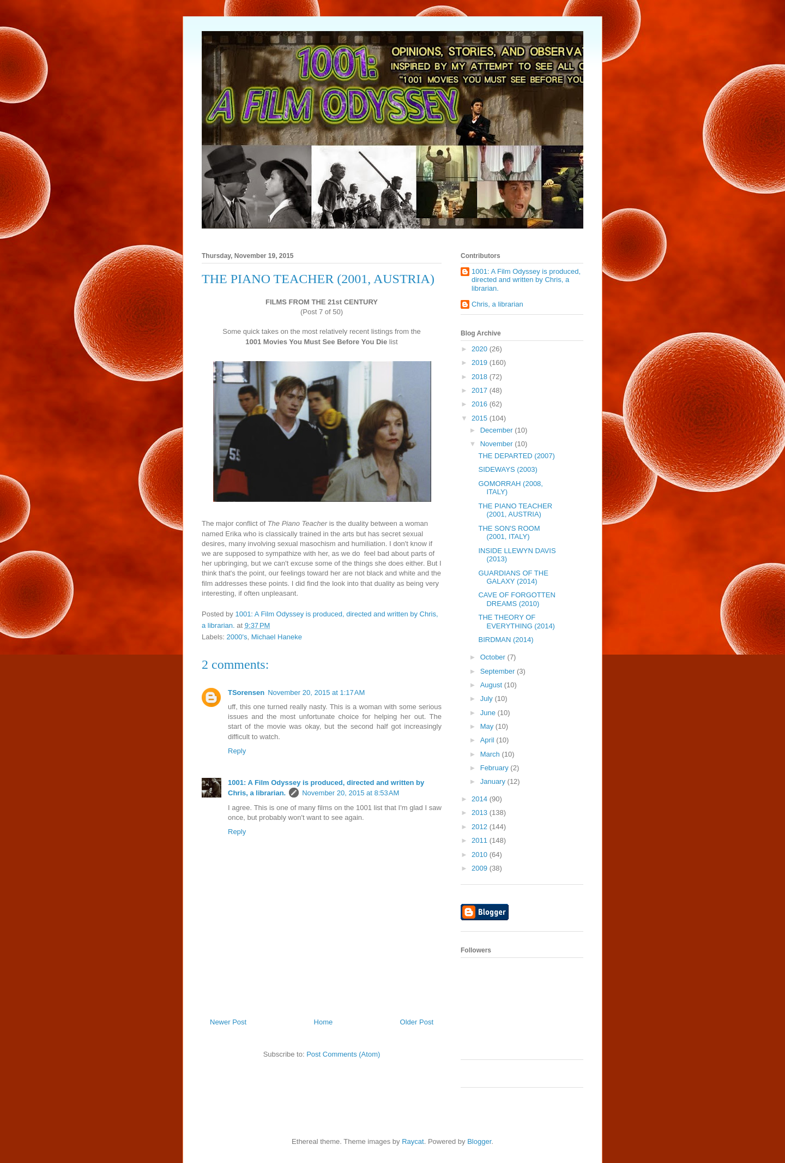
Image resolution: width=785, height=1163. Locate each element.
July (487, 698)
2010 (481, 854)
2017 (481, 390)
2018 (481, 377)
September (498, 671)
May (488, 726)
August (492, 685)
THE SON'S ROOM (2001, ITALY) (509, 532)
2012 (481, 827)
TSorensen (246, 692)
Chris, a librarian (497, 304)
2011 (481, 840)
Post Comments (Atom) (343, 1054)
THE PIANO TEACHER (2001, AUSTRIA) (515, 510)
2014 (481, 799)
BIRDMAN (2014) (505, 640)
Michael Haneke (276, 637)
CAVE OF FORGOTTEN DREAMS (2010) (516, 599)
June (489, 713)
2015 (481, 418)
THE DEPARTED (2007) (516, 456)
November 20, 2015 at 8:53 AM (350, 793)
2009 (481, 868)
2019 (481, 362)
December (497, 430)
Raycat (413, 1141)
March (491, 754)
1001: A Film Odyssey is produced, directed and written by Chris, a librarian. (526, 279)
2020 (481, 349)
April (488, 740)
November (497, 444)
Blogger (479, 1141)
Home (323, 1022)
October (494, 657)
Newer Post (228, 1022)
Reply (237, 751)
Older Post (416, 1022)
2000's (237, 637)
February (495, 768)
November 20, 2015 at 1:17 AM (316, 692)
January (494, 781)
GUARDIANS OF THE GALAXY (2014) (513, 577)
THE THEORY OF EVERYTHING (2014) (516, 621)
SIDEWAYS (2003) (507, 469)
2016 (481, 404)
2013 (481, 812)
